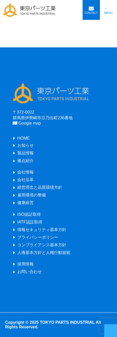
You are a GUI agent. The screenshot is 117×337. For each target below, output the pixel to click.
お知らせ (25, 145)
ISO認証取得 (29, 214)
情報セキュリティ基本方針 (41, 229)
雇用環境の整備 (31, 195)
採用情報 (25, 264)
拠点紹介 (25, 160)
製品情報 (25, 153)
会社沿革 (25, 179)
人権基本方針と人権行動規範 (43, 252)
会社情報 (25, 172)
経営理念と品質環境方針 (39, 187)
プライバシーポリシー (37, 237)
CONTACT (91, 12)
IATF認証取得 (29, 222)
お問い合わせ (29, 271)
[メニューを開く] (108, 10)
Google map (27, 123)
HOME (23, 138)
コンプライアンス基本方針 (41, 244)
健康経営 (25, 202)
